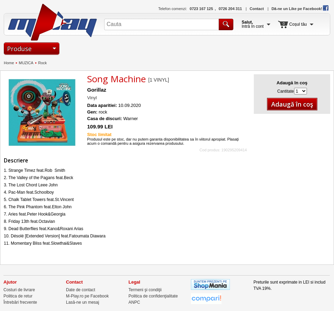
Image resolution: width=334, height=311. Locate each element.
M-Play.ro (52, 22)
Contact (257, 9)
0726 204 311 (230, 9)
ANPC (134, 302)
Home (9, 63)
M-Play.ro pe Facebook (87, 296)
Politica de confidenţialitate (153, 296)
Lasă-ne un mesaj (82, 302)
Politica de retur (17, 296)
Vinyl (92, 97)
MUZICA (26, 63)
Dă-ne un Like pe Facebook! (300, 9)
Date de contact (80, 289)
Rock (42, 63)
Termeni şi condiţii (144, 289)
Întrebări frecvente (20, 302)
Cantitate (285, 91)
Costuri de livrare (19, 289)
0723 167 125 (201, 9)
